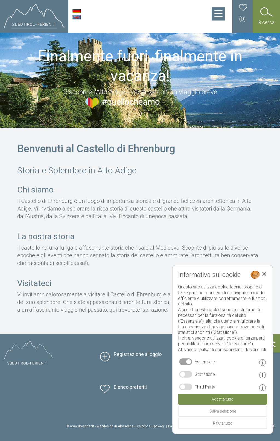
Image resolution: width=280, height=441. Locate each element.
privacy (159, 426)
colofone (143, 426)
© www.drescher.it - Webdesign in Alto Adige (99, 426)
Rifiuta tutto (222, 423)
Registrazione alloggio (138, 354)
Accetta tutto (223, 399)
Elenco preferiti (130, 387)
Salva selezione (222, 411)
